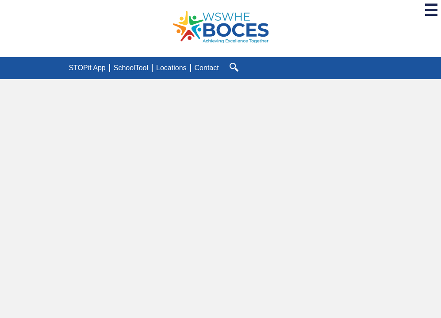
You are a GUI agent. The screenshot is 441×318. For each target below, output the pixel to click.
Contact (207, 68)
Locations (171, 68)
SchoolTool (131, 68)
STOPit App (87, 68)
